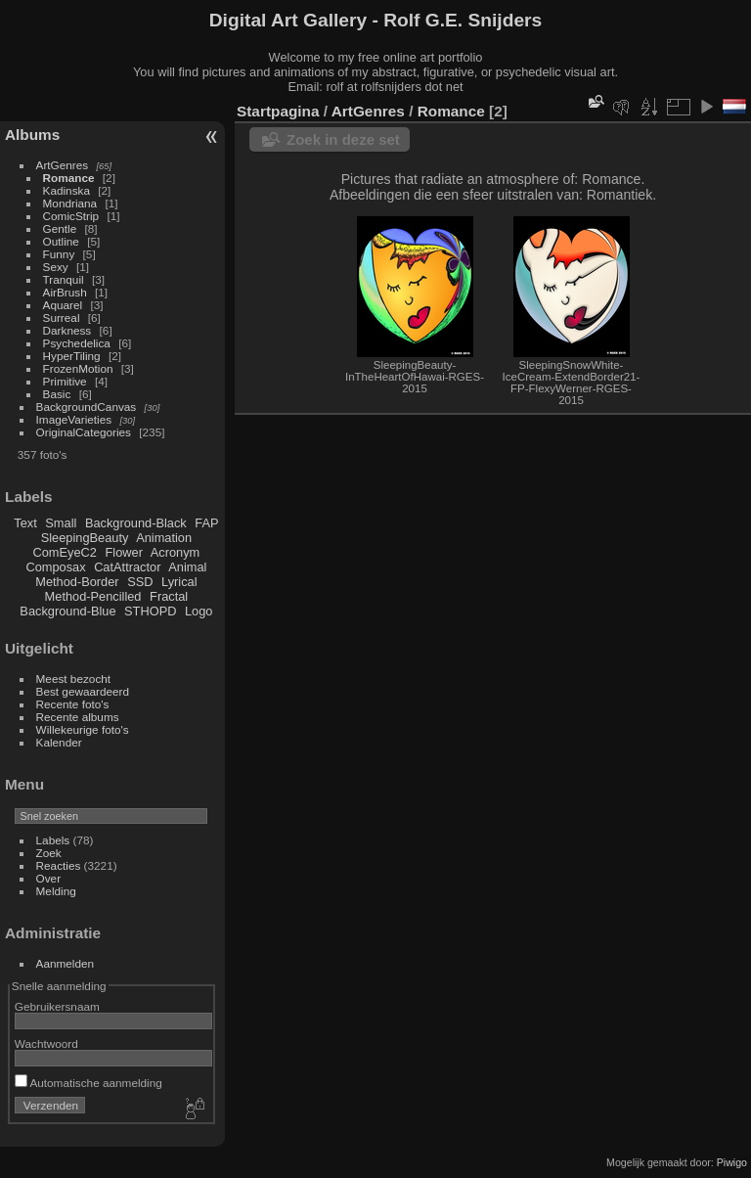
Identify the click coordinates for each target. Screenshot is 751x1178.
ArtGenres (62, 165)
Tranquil (63, 279)
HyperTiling (72, 355)
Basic (57, 393)
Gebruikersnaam (57, 1006)
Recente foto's (73, 704)
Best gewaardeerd (83, 691)
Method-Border (76, 581)
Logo (198, 611)
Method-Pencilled (93, 596)
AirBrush (65, 292)
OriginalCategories (83, 432)
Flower (124, 552)
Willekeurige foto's (82, 729)
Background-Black (136, 523)
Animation (164, 537)
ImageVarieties (74, 419)
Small (60, 523)
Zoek (49, 852)
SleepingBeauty (85, 537)
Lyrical (179, 581)
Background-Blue (67, 611)
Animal (187, 567)
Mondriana (70, 203)
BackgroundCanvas (86, 406)
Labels (53, 840)
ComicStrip (71, 215)
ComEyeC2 (65, 552)
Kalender (59, 742)
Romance (69, 177)
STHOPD (150, 611)
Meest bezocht (73, 678)
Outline (61, 241)
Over (49, 878)
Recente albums (77, 716)
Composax (55, 567)
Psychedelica (76, 343)
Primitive (65, 381)
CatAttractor (127, 567)
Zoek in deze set (343, 139)
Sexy (55, 266)
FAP (206, 523)
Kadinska (66, 190)
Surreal (61, 317)
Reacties (58, 865)
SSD (140, 581)
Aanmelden (65, 963)
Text (25, 523)
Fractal (169, 596)
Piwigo (732, 1162)
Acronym (175, 552)
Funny (59, 254)
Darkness (67, 330)
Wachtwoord (46, 1043)
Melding (56, 890)
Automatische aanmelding (88, 1082)
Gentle (60, 228)
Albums (32, 134)
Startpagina (278, 111)
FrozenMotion (78, 368)
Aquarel (63, 304)
